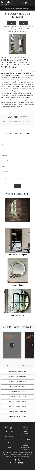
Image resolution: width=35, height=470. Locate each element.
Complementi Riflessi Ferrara (17, 371)
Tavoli (9, 433)
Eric (17, 224)
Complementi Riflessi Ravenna (17, 381)
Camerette (9, 446)
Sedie (9, 435)
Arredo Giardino (25, 447)
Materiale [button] (17, 121)
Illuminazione (25, 445)
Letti (9, 442)
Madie (25, 431)
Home (7, 8)
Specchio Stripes (17, 315)
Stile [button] (22, 121)
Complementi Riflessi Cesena (17, 391)
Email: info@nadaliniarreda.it (21, 456)
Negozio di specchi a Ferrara (17, 396)
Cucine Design (9, 431)
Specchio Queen (17, 285)
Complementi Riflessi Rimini (17, 386)
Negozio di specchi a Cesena (17, 416)
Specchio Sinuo (26, 8)
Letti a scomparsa (9, 444)
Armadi (9, 447)
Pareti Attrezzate (25, 435)
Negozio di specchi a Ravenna (17, 406)
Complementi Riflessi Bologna (17, 376)
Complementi (12, 8)
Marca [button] (4, 121)
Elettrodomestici (9, 436)
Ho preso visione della (14, 179)
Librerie (26, 433)
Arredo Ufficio (25, 449)
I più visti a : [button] (28, 121)
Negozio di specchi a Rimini (17, 411)
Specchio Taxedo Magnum (17, 255)
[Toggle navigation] (31, 3)
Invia (17, 186)
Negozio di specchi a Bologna (17, 401)
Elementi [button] (10, 121)
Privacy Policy (20, 179)
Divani (25, 429)
